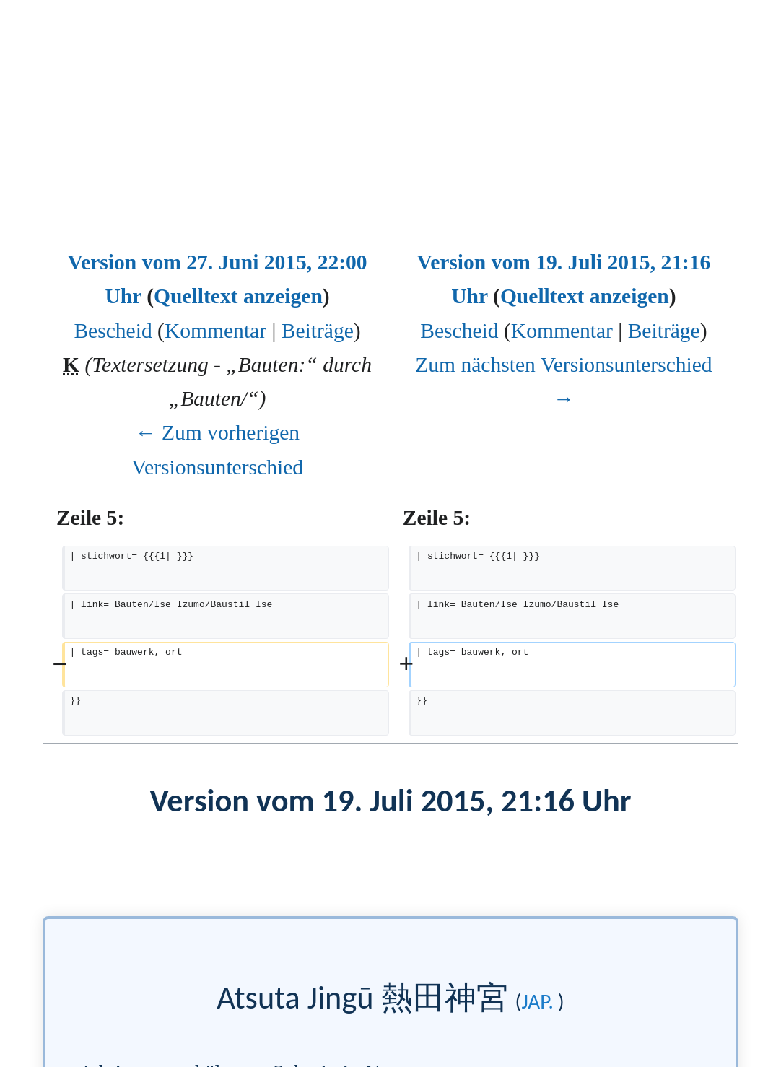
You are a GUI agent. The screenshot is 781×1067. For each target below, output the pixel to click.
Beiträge (318, 330)
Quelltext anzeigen (238, 296)
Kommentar (215, 330)
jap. (537, 1001)
